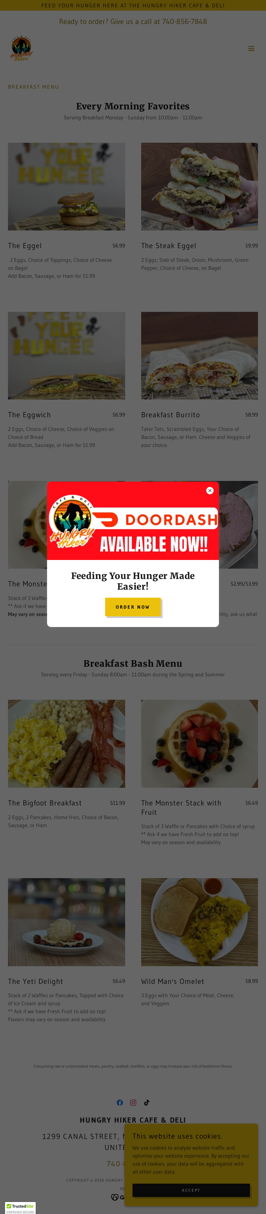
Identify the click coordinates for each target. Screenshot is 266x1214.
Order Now (133, 607)
